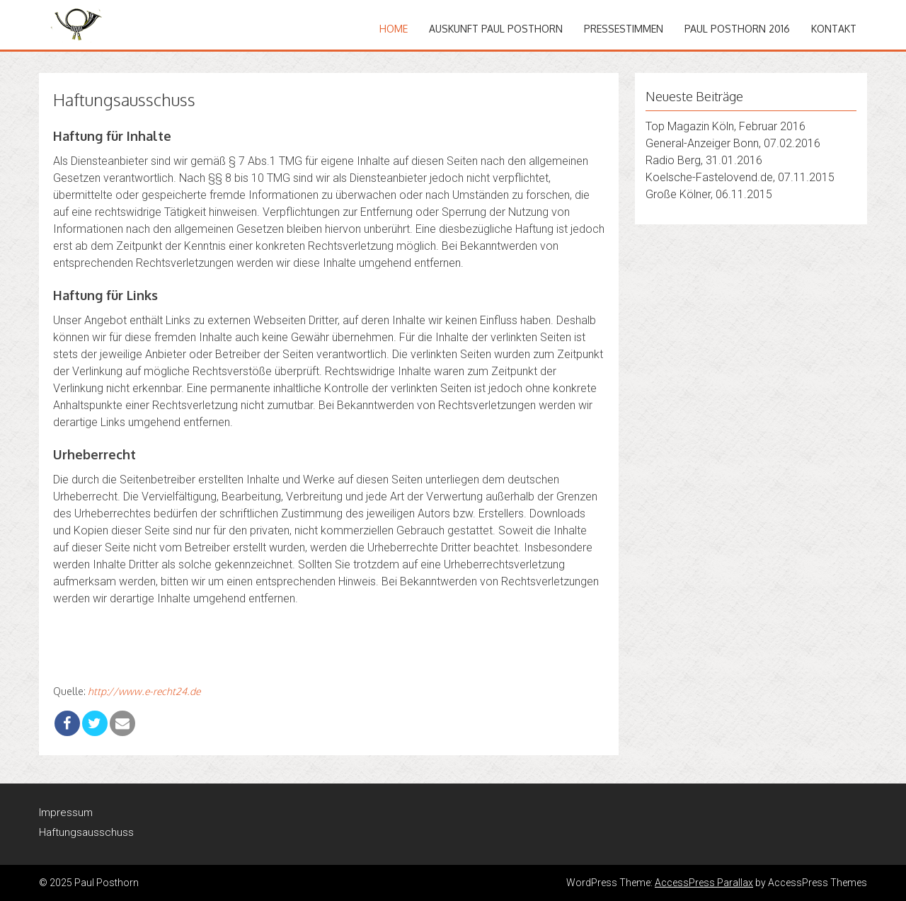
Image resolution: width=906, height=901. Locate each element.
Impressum (66, 812)
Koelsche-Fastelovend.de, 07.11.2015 (740, 177)
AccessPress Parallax (704, 882)
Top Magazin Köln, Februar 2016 (725, 126)
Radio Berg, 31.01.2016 (704, 160)
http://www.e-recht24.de (144, 691)
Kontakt (833, 29)
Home (393, 29)
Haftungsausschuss (86, 832)
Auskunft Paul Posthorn (496, 29)
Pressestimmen (623, 29)
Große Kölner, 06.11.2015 (709, 194)
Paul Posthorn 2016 (737, 29)
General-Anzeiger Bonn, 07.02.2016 (733, 143)
